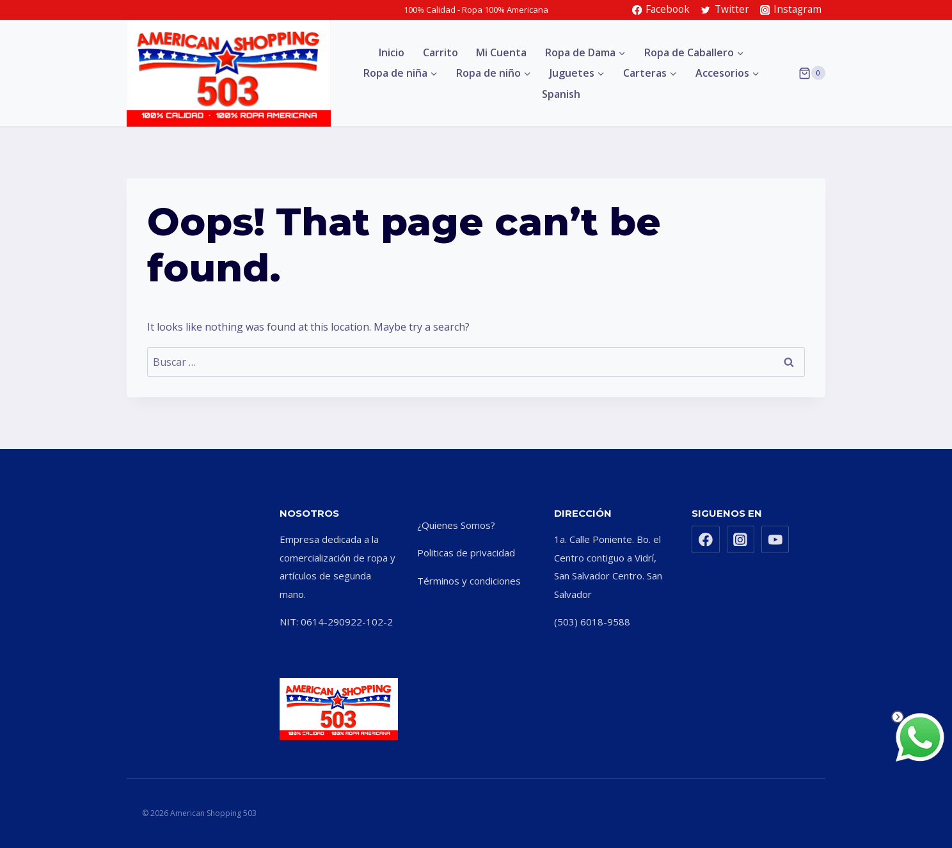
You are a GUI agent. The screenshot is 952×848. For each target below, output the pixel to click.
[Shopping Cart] (811, 73)
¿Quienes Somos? (456, 525)
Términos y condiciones (469, 580)
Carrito (440, 52)
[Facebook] (706, 540)
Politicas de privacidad (466, 552)
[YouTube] (775, 540)
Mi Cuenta (501, 52)
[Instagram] (741, 540)
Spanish (561, 94)
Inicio (391, 52)
